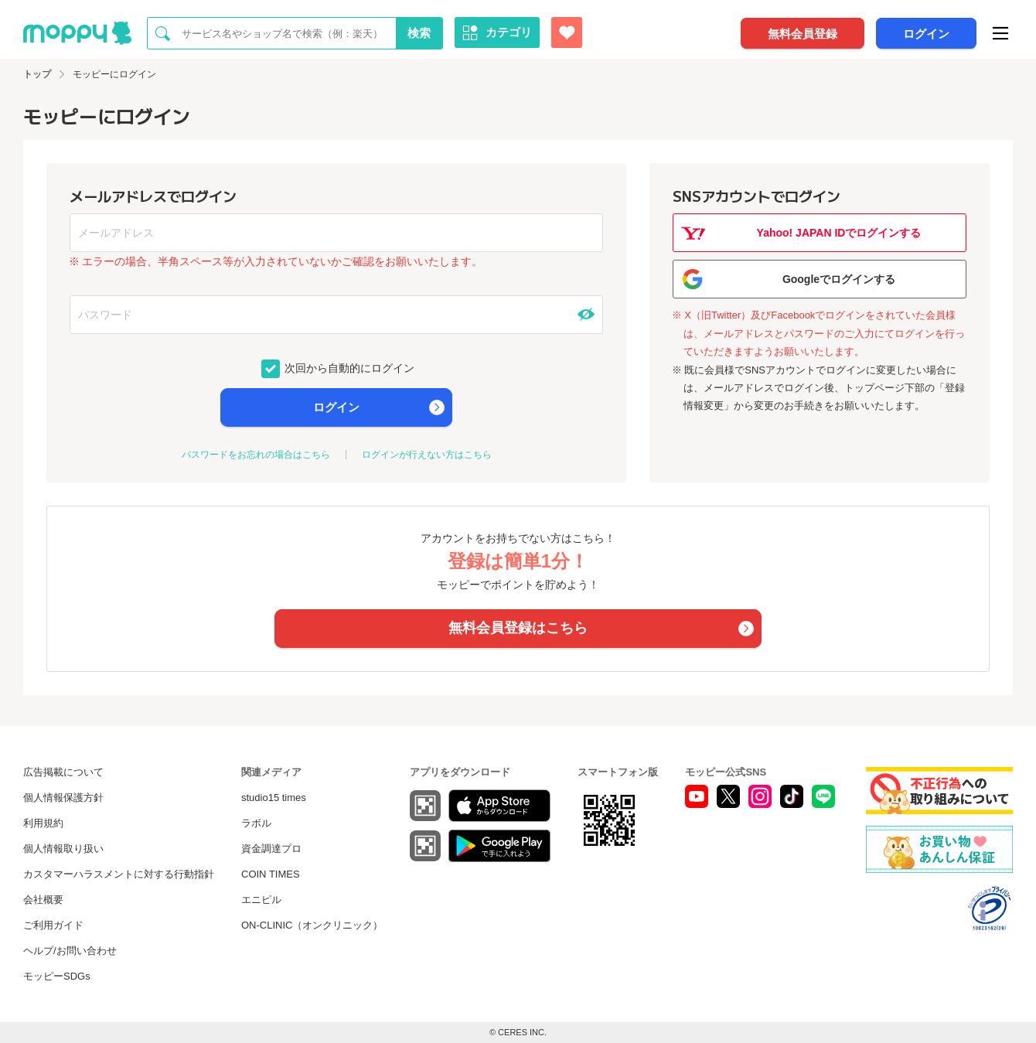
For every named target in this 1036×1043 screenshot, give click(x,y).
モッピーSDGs (56, 976)
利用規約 (43, 823)
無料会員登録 (802, 33)
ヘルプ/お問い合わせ (70, 950)
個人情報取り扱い (63, 848)
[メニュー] (1000, 33)
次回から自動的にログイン (348, 367)
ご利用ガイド (53, 925)
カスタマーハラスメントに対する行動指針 (118, 874)
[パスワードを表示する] (586, 314)
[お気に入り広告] (566, 32)
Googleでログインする (838, 279)
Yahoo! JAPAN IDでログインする (839, 233)
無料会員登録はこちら (518, 628)
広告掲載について (63, 772)
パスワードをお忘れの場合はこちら (256, 454)
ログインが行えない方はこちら (427, 454)
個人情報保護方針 (63, 797)
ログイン (926, 33)
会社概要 (43, 899)
